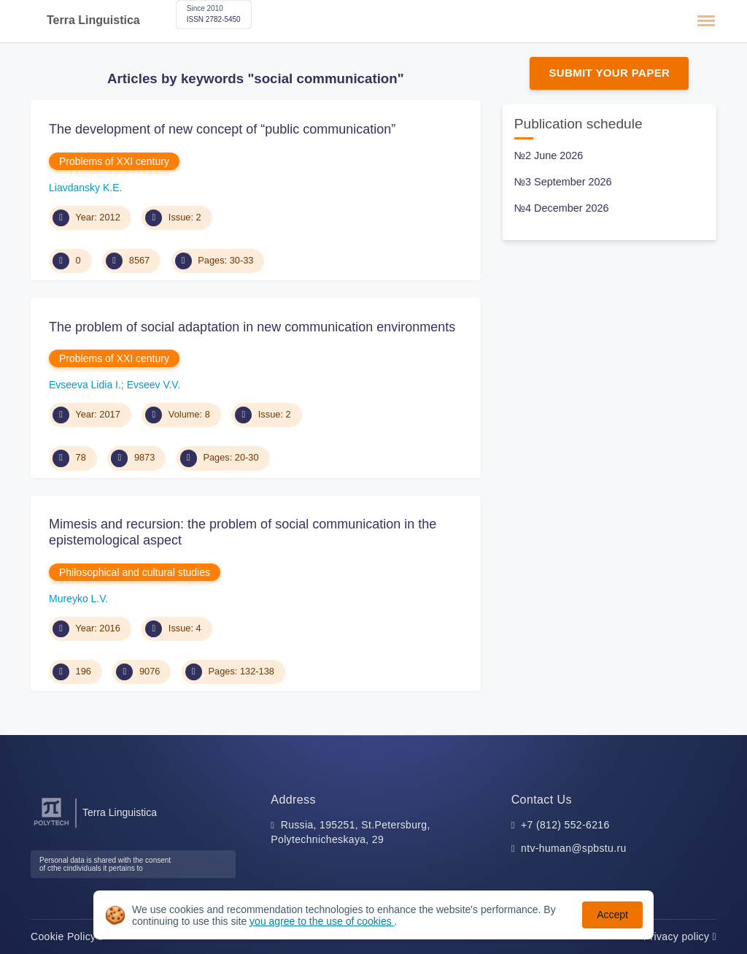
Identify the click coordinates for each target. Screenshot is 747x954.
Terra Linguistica (93, 20)
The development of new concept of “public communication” (222, 129)
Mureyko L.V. (78, 598)
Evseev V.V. (154, 385)
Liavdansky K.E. (85, 187)
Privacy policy (679, 936)
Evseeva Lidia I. (85, 385)
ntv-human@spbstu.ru (574, 848)
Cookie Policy (67, 936)
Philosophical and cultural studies (134, 572)
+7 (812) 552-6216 (565, 825)
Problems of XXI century (114, 161)
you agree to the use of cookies (321, 921)
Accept (612, 914)
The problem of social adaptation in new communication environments (252, 327)
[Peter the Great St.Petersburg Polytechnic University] (51, 826)
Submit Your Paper (609, 72)
